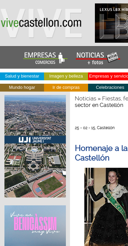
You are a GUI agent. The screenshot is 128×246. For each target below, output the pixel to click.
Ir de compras (66, 87)
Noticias (85, 98)
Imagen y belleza (66, 76)
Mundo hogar (22, 87)
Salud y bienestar (22, 76)
